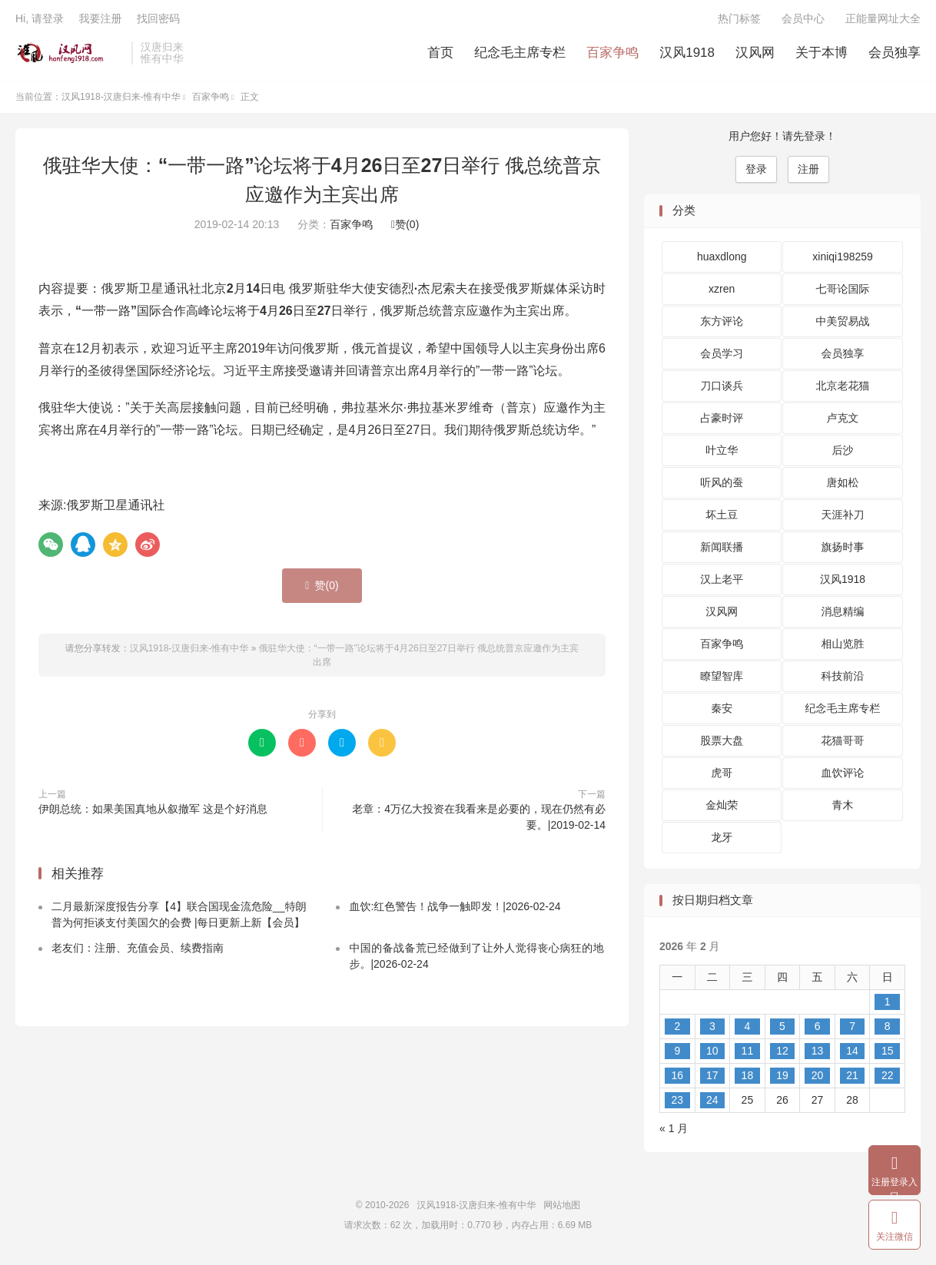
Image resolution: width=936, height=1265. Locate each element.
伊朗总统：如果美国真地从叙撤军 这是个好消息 (152, 810)
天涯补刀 (843, 517)
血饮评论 (843, 775)
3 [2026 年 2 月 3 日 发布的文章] (712, 1028)
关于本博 (821, 54)
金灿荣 (721, 807)
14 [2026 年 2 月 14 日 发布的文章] (852, 1053)
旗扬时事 (843, 549)
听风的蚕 (721, 485)
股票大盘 (721, 743)
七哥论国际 (843, 291)
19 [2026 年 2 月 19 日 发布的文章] (782, 1077)
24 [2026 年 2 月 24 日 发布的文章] (712, 1102)
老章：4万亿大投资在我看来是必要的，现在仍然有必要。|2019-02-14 (479, 818)
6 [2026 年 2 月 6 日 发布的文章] (818, 1028)
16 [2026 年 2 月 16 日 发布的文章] (677, 1077)
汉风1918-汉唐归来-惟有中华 (69, 54)
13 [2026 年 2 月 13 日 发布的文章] (818, 1053)
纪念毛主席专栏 (520, 54)
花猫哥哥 (843, 743)
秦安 (721, 710)
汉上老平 (721, 581)
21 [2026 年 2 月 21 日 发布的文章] (852, 1077)
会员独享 (894, 54)
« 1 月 (673, 1130)
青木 (843, 807)
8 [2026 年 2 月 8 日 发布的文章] (888, 1028)
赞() (405, 226)
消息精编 (843, 614)
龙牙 (721, 839)
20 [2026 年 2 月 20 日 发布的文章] (818, 1077)
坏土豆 (721, 517)
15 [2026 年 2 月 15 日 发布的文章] (887, 1053)
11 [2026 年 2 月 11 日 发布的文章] (748, 1053)
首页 (440, 54)
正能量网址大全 (883, 20)
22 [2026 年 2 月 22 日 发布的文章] (887, 1077)
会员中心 (803, 20)
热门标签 (739, 20)
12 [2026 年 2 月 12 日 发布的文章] (782, 1053)
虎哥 (721, 775)
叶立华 (721, 452)
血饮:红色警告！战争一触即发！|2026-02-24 (454, 908)
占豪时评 (721, 420)
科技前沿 (843, 678)
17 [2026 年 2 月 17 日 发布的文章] (712, 1077)
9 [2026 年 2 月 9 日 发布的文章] (677, 1053)
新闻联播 (721, 549)
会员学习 (721, 355)
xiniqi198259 (842, 259)
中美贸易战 (843, 323)
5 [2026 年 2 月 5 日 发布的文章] (782, 1028)
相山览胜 (843, 646)
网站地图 (561, 1207)
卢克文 (843, 420)
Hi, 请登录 (39, 20)
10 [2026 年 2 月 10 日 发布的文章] (712, 1053)
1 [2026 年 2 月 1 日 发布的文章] (888, 1004)
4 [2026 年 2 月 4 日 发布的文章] (748, 1028)
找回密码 (158, 20)
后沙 (843, 452)
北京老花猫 (843, 388)
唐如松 (843, 485)
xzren (722, 291)
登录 (756, 171)
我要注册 (99, 20)
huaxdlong (722, 259)
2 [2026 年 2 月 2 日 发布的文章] (677, 1028)
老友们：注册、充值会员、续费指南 (137, 950)
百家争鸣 (612, 54)
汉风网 (755, 54)
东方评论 (721, 323)
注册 (808, 171)
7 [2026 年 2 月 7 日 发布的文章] (852, 1028)
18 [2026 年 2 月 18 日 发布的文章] (748, 1077)
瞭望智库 (721, 678)
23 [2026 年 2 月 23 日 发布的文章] (677, 1102)
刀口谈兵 (721, 388)
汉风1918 (687, 54)
